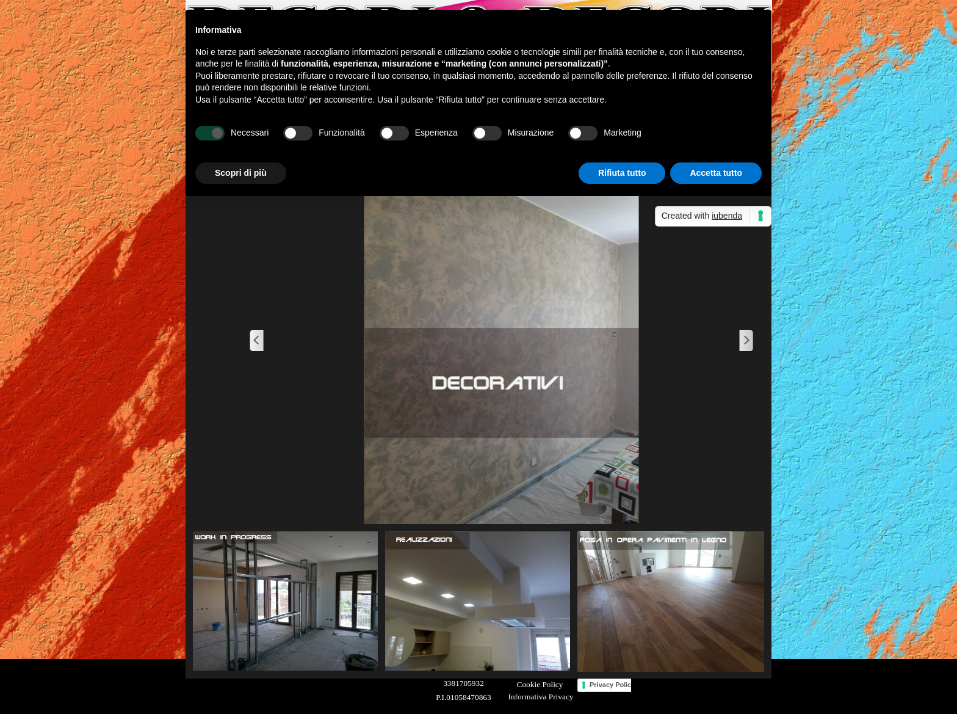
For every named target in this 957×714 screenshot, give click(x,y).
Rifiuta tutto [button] (622, 173)
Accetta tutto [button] (716, 173)
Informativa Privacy (541, 696)
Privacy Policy (612, 684)
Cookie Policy (540, 684)
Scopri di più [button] (241, 173)
